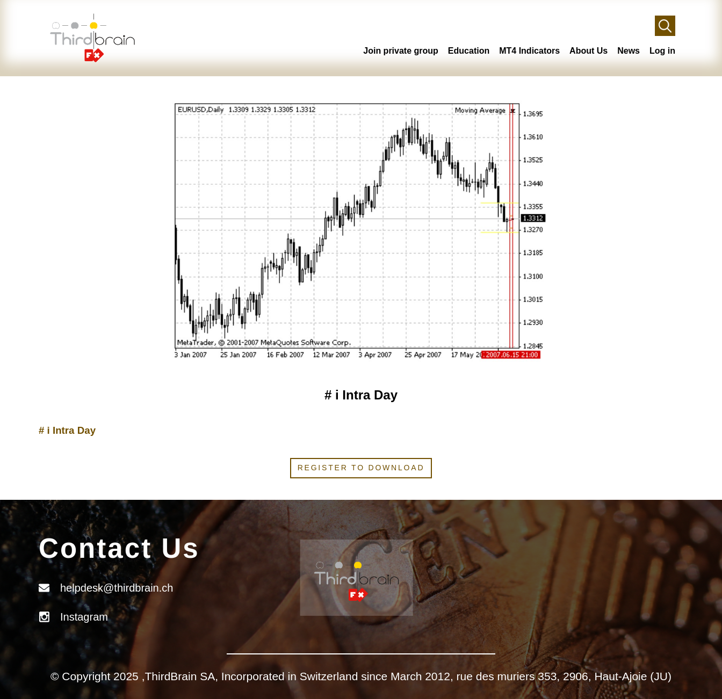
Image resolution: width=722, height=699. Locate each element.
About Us (588, 50)
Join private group (400, 50)
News (628, 50)
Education (468, 50)
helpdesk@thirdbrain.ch (116, 588)
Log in (662, 50)
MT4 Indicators (529, 50)
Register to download (361, 467)
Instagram (84, 617)
